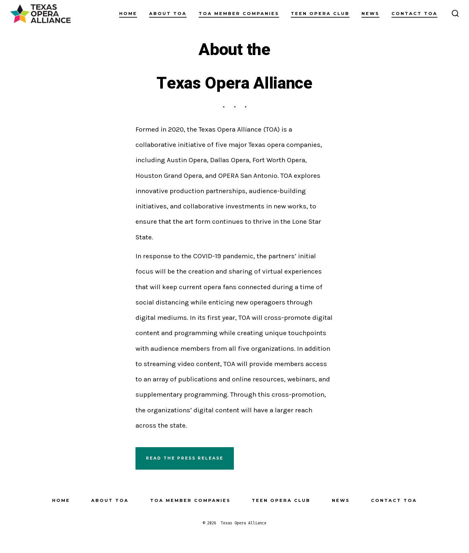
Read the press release (184, 458)
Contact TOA (414, 13)
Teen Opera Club (320, 13)
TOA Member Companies (239, 13)
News (370, 13)
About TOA (168, 13)
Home (128, 13)
